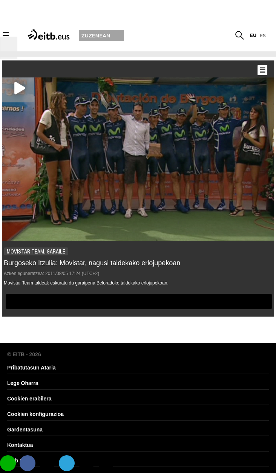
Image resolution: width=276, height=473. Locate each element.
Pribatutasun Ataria (31, 368)
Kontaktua (20, 445)
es (262, 35)
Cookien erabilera (29, 399)
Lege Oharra (22, 383)
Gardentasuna (25, 430)
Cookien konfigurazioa (35, 414)
